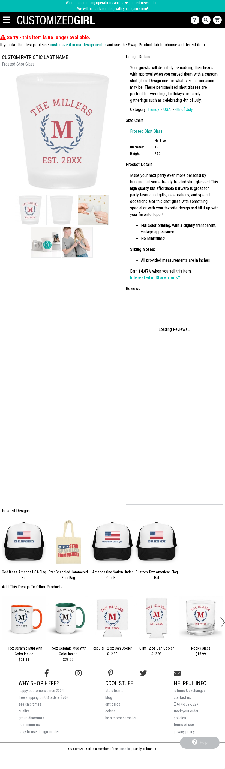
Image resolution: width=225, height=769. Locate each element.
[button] (30, 210)
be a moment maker (120, 718)
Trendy (153, 109)
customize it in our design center (78, 44)
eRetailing (126, 749)
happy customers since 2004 (41, 690)
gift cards (112, 704)
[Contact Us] (196, 20)
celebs (110, 711)
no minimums (29, 724)
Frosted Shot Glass (146, 131)
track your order (186, 711)
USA (167, 109)
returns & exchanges (190, 690)
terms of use (184, 724)
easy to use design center (39, 732)
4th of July (184, 109)
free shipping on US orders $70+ (43, 697)
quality (24, 711)
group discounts (31, 718)
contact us (182, 697)
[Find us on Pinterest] (110, 673)
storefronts (114, 690)
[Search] (207, 20)
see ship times (30, 704)
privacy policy (184, 732)
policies (180, 718)
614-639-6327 (186, 704)
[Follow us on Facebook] (46, 673)
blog (108, 697)
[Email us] (177, 673)
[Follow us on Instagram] (78, 673)
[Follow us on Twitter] (143, 673)
